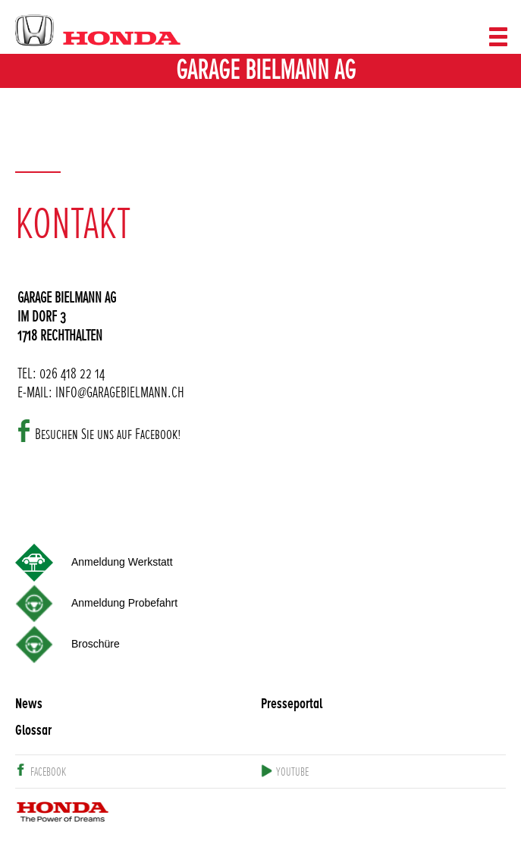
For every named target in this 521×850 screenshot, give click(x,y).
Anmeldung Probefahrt (124, 603)
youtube (292, 772)
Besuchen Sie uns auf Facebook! (108, 432)
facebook (48, 772)
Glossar (33, 731)
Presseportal (291, 704)
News (28, 704)
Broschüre (95, 644)
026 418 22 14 (72, 371)
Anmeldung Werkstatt (122, 562)
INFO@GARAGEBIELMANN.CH (119, 390)
